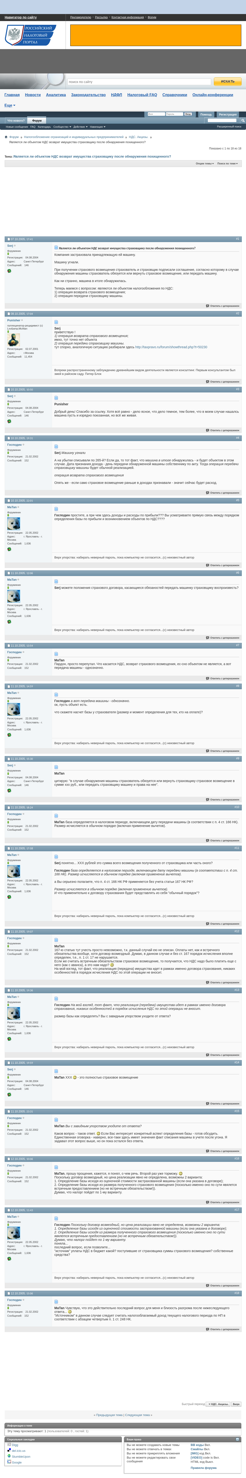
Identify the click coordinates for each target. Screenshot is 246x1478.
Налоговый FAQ (142, 95)
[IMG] (194, 1453)
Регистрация (228, 114)
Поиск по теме (226, 163)
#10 (237, 807)
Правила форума (203, 1468)
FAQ (32, 126)
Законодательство (88, 95)
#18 (237, 1293)
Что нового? (16, 120)
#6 (237, 572)
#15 (237, 1111)
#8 (237, 686)
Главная (12, 95)
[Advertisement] (73, 201)
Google (17, 1462)
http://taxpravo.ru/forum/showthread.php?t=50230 (171, 347)
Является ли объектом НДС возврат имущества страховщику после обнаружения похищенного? (92, 156)
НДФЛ (116, 95)
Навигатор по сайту (21, 17)
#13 (237, 990)
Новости (33, 95)
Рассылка (101, 17)
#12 (237, 931)
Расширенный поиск (229, 126)
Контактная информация (128, 17)
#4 (237, 437)
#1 (237, 238)
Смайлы (197, 1449)
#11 (237, 848)
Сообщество (60, 126)
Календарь (44, 126)
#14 (237, 1062)
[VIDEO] (196, 1457)
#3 (237, 389)
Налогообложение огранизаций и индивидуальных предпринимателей (74, 137)
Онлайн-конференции (213, 95)
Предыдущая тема (109, 1415)
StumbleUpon (21, 1456)
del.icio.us (19, 1451)
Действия (79, 126)
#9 (237, 758)
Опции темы (204, 163)
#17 (237, 1209)
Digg (15, 1445)
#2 (237, 313)
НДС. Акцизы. (138, 137)
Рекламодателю (80, 17)
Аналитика (56, 95)
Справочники (174, 95)
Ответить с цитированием (222, 306)
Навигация (96, 126)
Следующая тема (137, 1415)
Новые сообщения (17, 126)
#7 (237, 645)
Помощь (206, 114)
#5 (237, 500)
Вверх (236, 1404)
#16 (237, 1158)
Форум (152, 17)
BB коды (197, 1445)
